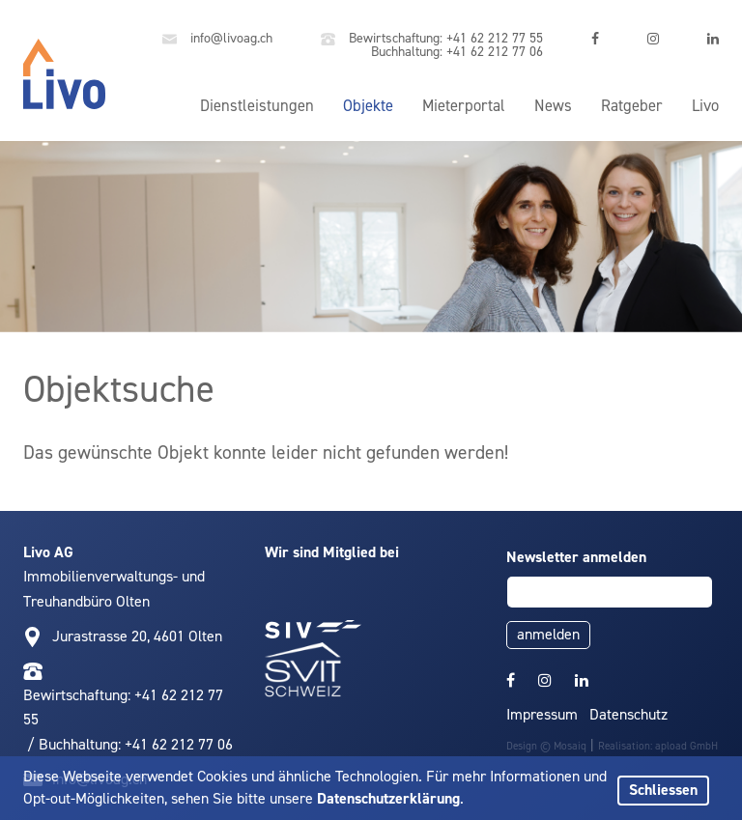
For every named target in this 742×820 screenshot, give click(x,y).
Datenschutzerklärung (388, 798)
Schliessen (663, 789)
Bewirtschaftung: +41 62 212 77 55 (432, 39)
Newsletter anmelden (576, 557)
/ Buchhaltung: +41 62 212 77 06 (128, 744)
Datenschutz (628, 714)
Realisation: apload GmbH (658, 746)
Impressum (542, 714)
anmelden (548, 634)
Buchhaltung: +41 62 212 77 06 (455, 51)
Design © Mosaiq (546, 746)
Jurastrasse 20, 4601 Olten (137, 636)
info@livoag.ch (217, 39)
